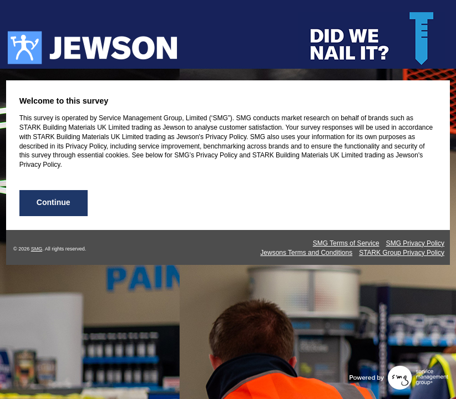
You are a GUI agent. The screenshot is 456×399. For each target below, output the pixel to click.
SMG (37, 249)
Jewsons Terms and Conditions (306, 253)
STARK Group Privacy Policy (401, 253)
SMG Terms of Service (346, 243)
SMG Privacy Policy (415, 243)
